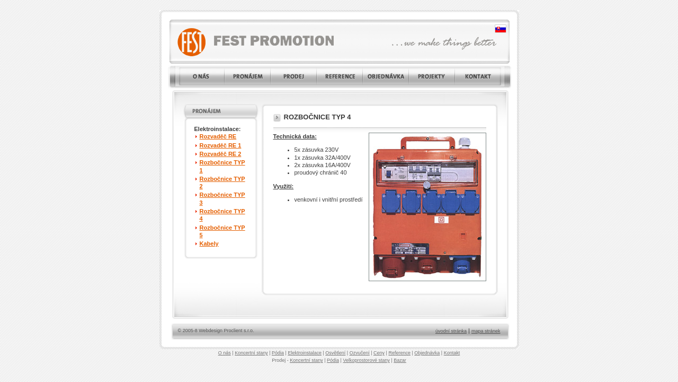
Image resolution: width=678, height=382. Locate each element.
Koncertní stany (251, 352)
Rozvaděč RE (218, 136)
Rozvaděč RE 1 (221, 145)
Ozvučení (360, 352)
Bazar (400, 360)
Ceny (379, 352)
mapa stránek (486, 331)
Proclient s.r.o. (239, 330)
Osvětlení (335, 352)
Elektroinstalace (305, 352)
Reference (399, 352)
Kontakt (452, 352)
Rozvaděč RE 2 (221, 154)
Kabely (209, 243)
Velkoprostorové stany (366, 360)
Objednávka (427, 352)
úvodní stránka (451, 331)
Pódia (278, 352)
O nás (224, 352)
